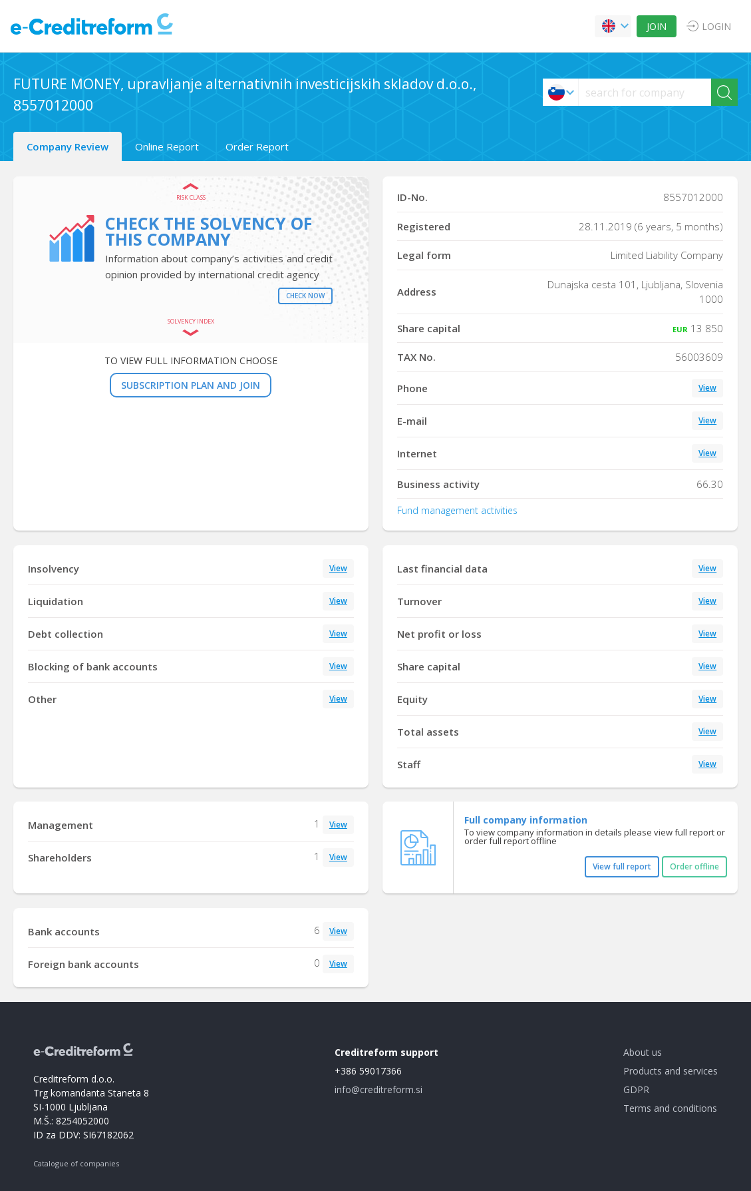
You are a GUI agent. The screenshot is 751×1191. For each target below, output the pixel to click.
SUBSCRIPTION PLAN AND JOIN (190, 385)
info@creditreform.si (378, 1089)
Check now (305, 295)
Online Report (167, 146)
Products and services (670, 1071)
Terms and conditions (670, 1108)
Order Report (257, 146)
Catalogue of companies (76, 1163)
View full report (622, 866)
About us (642, 1052)
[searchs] (645, 92)
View (707, 387)
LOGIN (716, 26)
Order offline (694, 866)
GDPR (636, 1089)
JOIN (657, 26)
